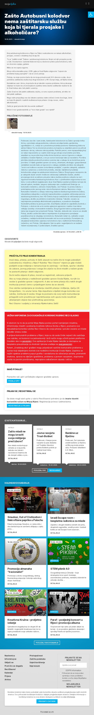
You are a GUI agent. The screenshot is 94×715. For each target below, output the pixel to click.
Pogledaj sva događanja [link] (47, 640)
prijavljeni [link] (17, 241)
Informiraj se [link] (11, 656)
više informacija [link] (69, 697)
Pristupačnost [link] (38, 652)
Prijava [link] (8, 674)
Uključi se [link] (9, 659)
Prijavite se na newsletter (73, 655)
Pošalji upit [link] (14, 381)
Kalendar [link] (9, 670)
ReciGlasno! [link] (56, 469)
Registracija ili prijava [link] (19, 406)
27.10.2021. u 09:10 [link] (74, 232)
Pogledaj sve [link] (39, 469)
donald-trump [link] (19, 39)
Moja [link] (10, 4)
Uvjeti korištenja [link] (39, 659)
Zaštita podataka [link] (39, 656)
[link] (91, 15)
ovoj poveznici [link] (66, 344)
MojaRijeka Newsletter (73, 682)
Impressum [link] (36, 663)
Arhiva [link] (8, 677)
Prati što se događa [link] (14, 663)
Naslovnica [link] (10, 652)
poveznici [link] (27, 341)
